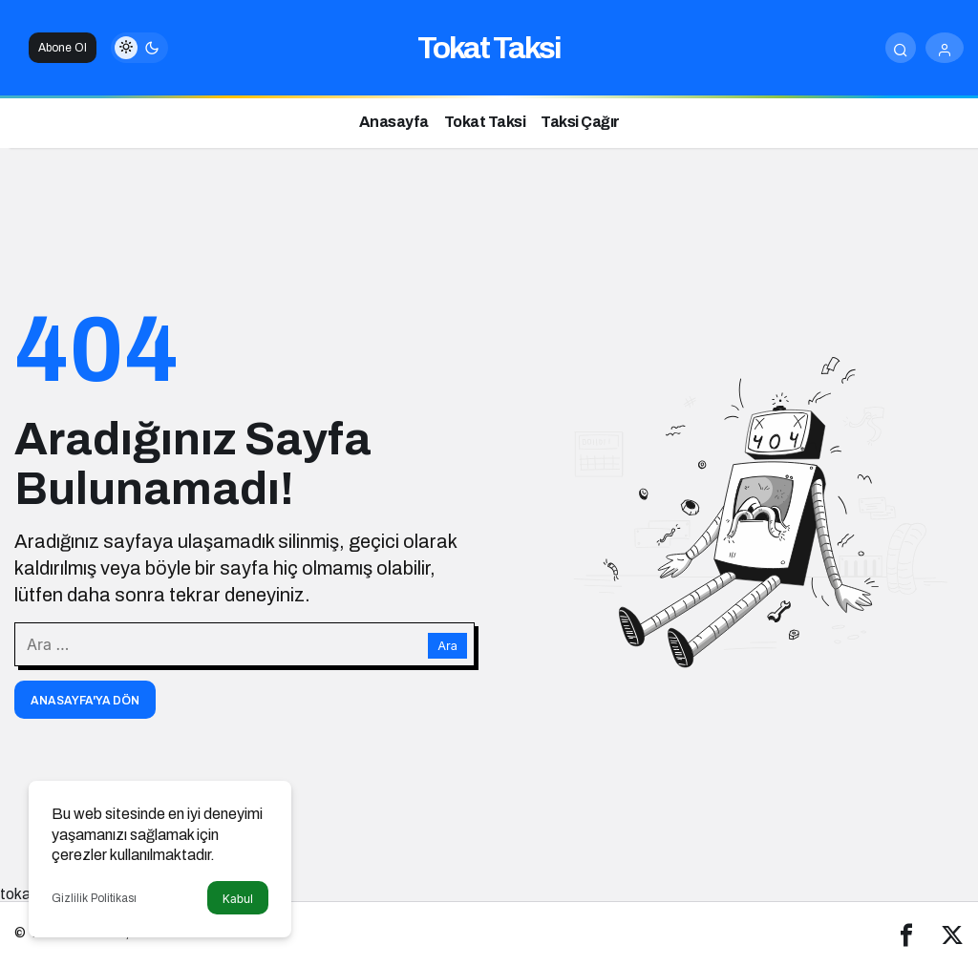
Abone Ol (62, 47)
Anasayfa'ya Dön (85, 700)
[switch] (139, 47)
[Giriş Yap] (944, 47)
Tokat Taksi (489, 48)
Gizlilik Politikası (94, 898)
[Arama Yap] (900, 47)
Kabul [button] (238, 899)
